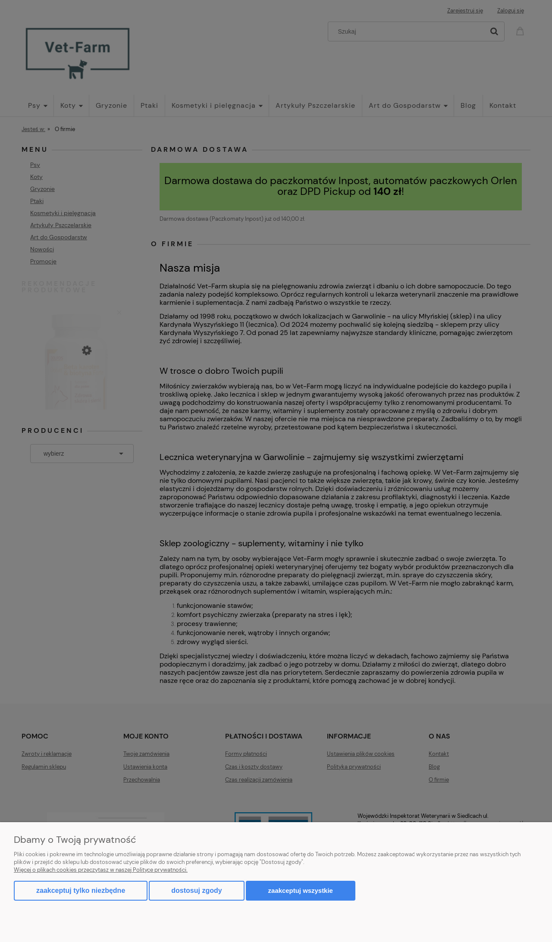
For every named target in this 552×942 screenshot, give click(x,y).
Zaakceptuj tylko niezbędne (80, 890)
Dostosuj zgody (196, 890)
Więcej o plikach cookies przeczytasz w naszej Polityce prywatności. (101, 869)
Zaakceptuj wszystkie (300, 890)
